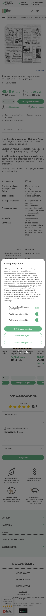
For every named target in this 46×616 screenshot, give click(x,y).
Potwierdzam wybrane (23, 336)
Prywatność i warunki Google (19, 286)
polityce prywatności (20, 281)
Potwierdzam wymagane (23, 342)
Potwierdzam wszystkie (23, 329)
